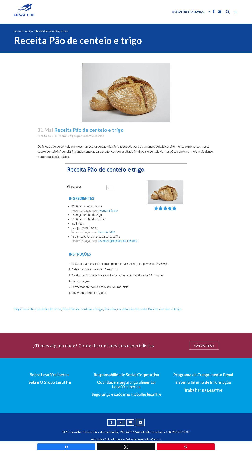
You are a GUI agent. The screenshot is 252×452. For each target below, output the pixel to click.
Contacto (156, 439)
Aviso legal (96, 439)
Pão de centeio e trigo (86, 309)
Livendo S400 (106, 232)
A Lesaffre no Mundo (188, 11)
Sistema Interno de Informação (203, 382)
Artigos (29, 30)
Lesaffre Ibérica (93, 135)
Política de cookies (114, 439)
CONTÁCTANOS (204, 345)
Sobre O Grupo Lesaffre (50, 382)
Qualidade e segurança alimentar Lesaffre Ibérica (126, 384)
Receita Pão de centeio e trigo (159, 309)
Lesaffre (29, 309)
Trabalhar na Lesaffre (203, 390)
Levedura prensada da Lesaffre (117, 241)
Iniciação (18, 30)
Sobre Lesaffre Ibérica (49, 374)
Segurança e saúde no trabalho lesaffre (126, 394)
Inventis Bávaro (108, 210)
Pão (65, 309)
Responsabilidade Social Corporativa (126, 374)
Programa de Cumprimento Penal (203, 374)
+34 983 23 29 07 (178, 432)
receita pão (125, 309)
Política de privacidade (137, 439)
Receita (110, 309)
